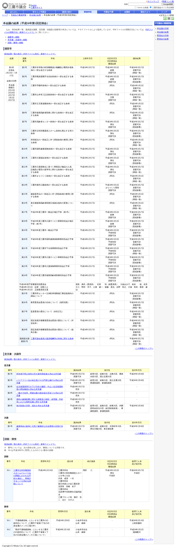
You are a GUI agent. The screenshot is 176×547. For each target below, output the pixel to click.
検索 (126, 4)
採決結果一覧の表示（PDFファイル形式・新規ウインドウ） (30, 54)
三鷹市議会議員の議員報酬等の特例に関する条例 (52, 339)
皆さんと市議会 (39, 12)
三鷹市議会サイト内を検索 (163, 7)
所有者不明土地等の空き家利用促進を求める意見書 (38, 374)
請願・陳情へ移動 (15, 43)
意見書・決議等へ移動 (17, 40)
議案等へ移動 (13, 37)
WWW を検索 (142, 7)
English (34, 5)
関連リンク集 (168, 1)
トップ (164, 12)
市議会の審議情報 (18, 15)
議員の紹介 (67, 12)
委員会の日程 (163, 35)
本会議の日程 (163, 28)
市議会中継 (108, 12)
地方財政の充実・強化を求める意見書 (32, 406)
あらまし (14, 12)
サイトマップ (153, 1)
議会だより (145, 12)
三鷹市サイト (36, 7)
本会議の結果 (35, 15)
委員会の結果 (163, 39)
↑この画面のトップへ (144, 348)
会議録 (127, 12)
